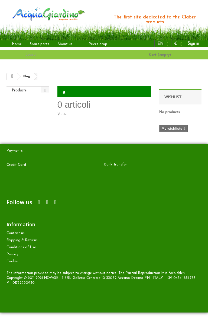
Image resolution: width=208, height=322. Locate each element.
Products (19, 90)
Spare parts (39, 44)
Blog (26, 76)
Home (17, 44)
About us (64, 44)
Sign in (193, 44)
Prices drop (98, 44)
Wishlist (173, 96)
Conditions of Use (21, 257)
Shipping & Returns (22, 249)
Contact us (15, 242)
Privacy (12, 264)
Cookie (12, 271)
